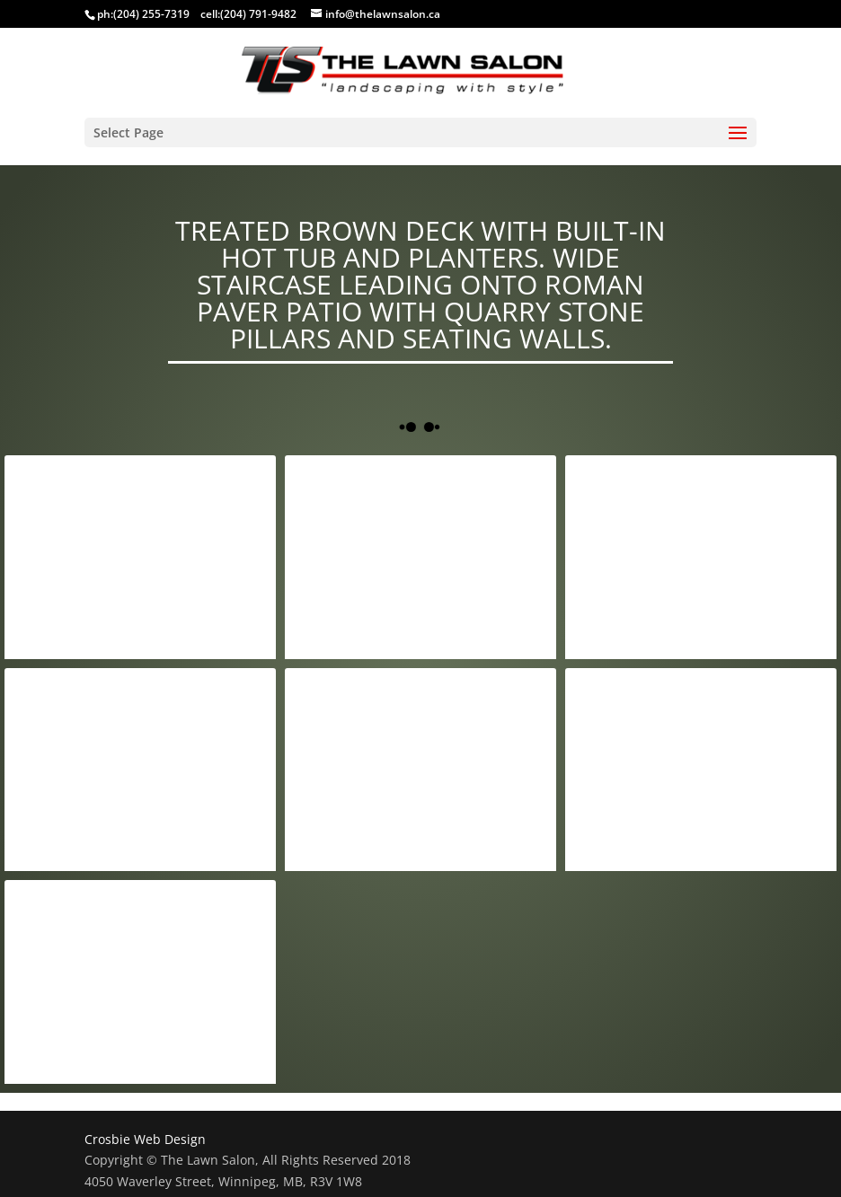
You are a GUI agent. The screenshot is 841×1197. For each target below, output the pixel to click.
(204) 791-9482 (258, 14)
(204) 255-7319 (151, 14)
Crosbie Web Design (145, 1139)
